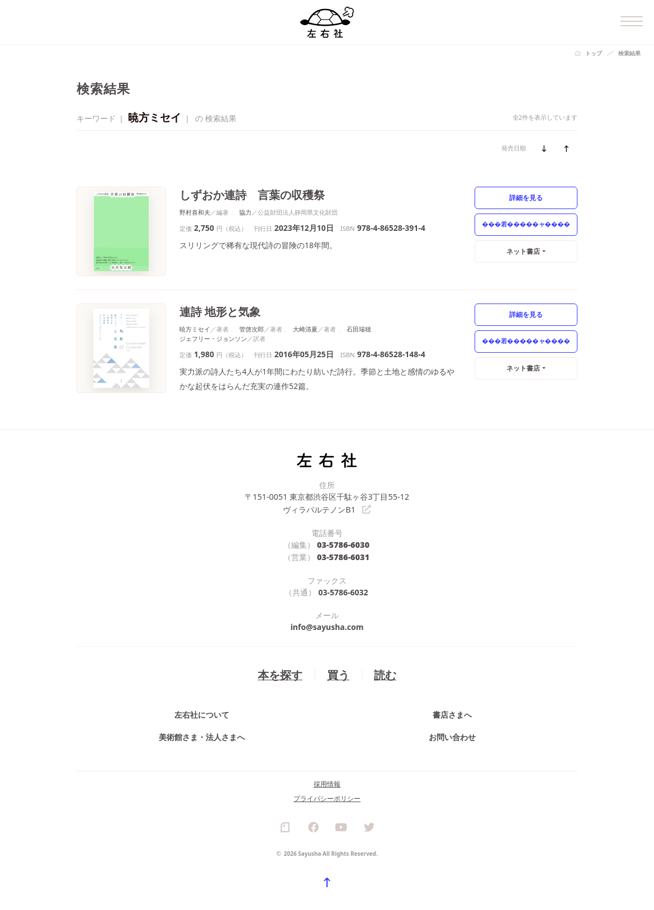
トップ (593, 53)
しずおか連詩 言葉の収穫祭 (248, 194)
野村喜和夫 (194, 211)
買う (337, 671)
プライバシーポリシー (327, 803)
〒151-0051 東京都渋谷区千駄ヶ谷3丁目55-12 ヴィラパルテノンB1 (327, 502)
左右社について (201, 713)
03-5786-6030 (343, 543)
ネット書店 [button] (523, 251)
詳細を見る (526, 197)
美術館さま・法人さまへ (202, 738)
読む (383, 671)
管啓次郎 (251, 328)
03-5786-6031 (343, 554)
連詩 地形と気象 (218, 311)
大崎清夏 (305, 328)
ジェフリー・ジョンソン (213, 338)
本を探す (281, 671)
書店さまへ (452, 713)
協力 (245, 211)
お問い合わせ (452, 738)
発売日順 (513, 148)
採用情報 (327, 789)
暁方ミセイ (194, 328)
